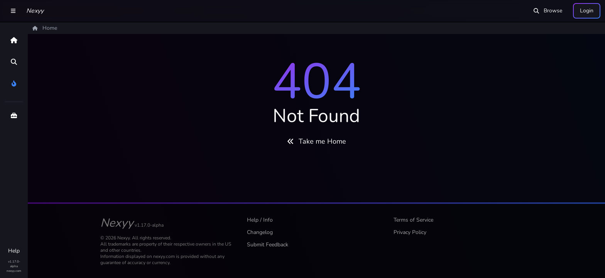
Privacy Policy (410, 232)
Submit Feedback (267, 244)
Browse (548, 10)
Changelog (260, 232)
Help (14, 250)
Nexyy (35, 11)
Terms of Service (413, 220)
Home (44, 28)
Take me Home (316, 141)
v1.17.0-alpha (14, 263)
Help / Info (260, 220)
